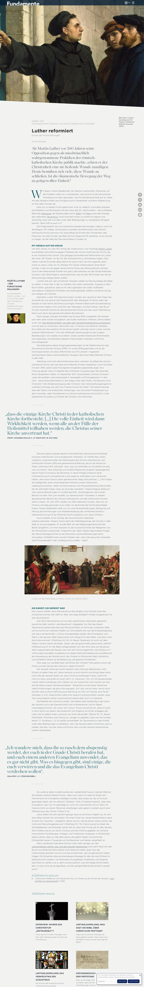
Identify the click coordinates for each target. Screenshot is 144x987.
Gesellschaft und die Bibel (82, 124)
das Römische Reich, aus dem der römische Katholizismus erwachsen (76, 323)
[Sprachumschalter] (126, 2)
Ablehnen (122, 981)
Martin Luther (105, 249)
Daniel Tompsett (39, 141)
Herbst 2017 (38, 121)
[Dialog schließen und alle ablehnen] (140, 974)
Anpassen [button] (101, 981)
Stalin (78, 213)
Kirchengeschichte (40, 124)
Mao (88, 213)
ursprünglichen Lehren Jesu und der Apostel (53, 846)
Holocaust (46, 213)
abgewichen (82, 846)
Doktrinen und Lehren (59, 124)
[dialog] (119, 979)
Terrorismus (52, 217)
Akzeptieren (133, 981)
